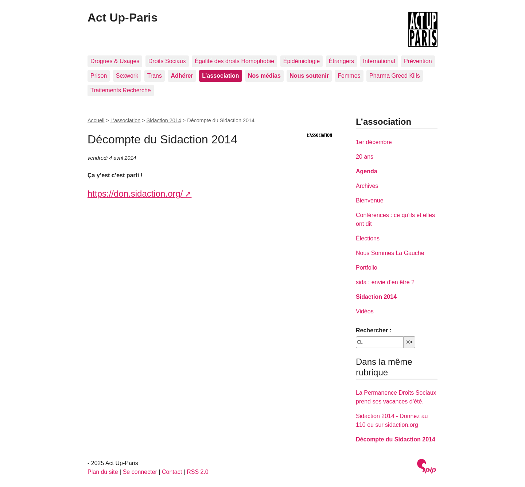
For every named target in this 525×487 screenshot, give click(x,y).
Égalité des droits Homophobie (234, 61)
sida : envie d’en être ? (385, 282)
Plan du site (103, 472)
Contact (172, 472)
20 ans (364, 157)
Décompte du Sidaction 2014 (395, 439)
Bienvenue (370, 200)
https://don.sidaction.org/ (135, 193)
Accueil (96, 120)
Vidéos (365, 311)
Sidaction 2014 (164, 120)
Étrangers (341, 61)
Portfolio (366, 267)
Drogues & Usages (114, 61)
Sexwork (127, 76)
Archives (367, 186)
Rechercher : (374, 330)
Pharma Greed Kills (394, 76)
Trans (154, 76)
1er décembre (374, 142)
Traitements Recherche (120, 90)
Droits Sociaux (167, 61)
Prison (98, 76)
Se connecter (140, 472)
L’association (125, 120)
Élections (368, 238)
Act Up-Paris (123, 17)
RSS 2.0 (198, 472)
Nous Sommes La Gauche (390, 253)
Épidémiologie (301, 61)
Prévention (418, 61)
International (379, 61)
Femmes (349, 76)
